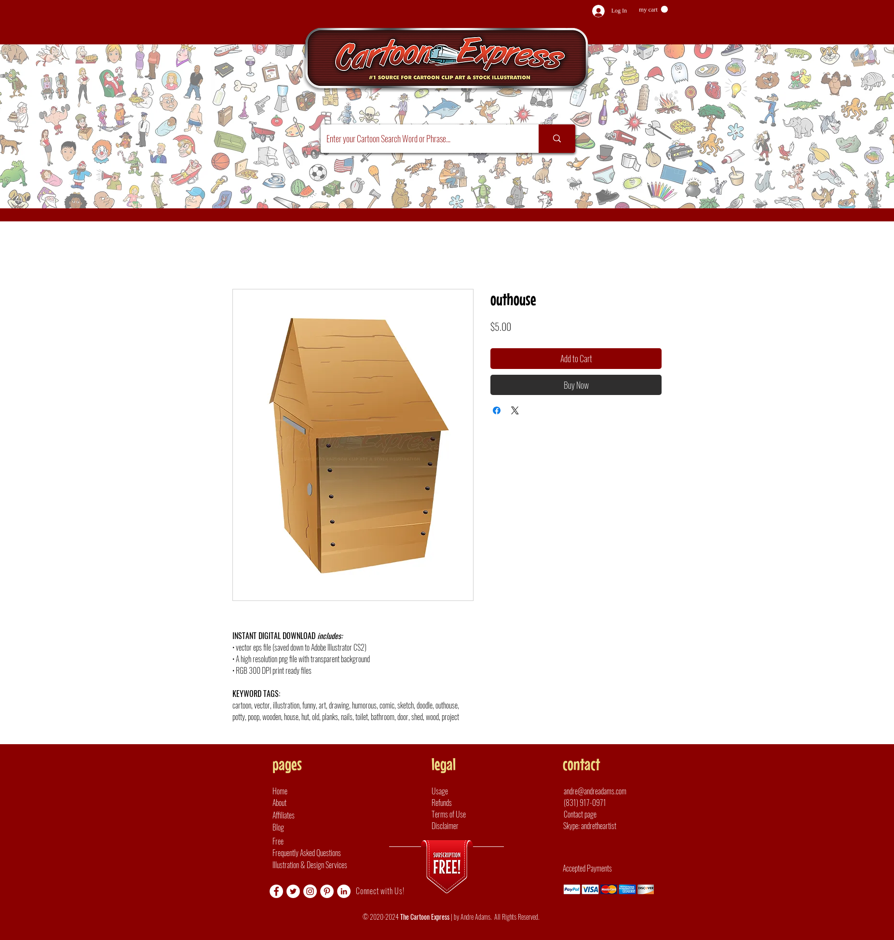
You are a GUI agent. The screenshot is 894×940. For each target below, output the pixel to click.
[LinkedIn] (344, 891)
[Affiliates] (299, 815)
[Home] (299, 791)
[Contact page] (584, 814)
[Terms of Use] (458, 814)
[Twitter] (293, 891)
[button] (653, 9)
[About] (299, 802)
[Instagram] (310, 891)
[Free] (346, 841)
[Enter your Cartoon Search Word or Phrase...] (422, 138)
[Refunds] (458, 802)
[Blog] (299, 827)
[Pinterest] (327, 891)
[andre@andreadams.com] (604, 791)
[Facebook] (276, 891)
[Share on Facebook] (496, 410)
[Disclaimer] (458, 825)
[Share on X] (515, 410)
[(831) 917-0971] (598, 802)
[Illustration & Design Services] (319, 865)
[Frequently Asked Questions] (346, 852)
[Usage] (458, 791)
